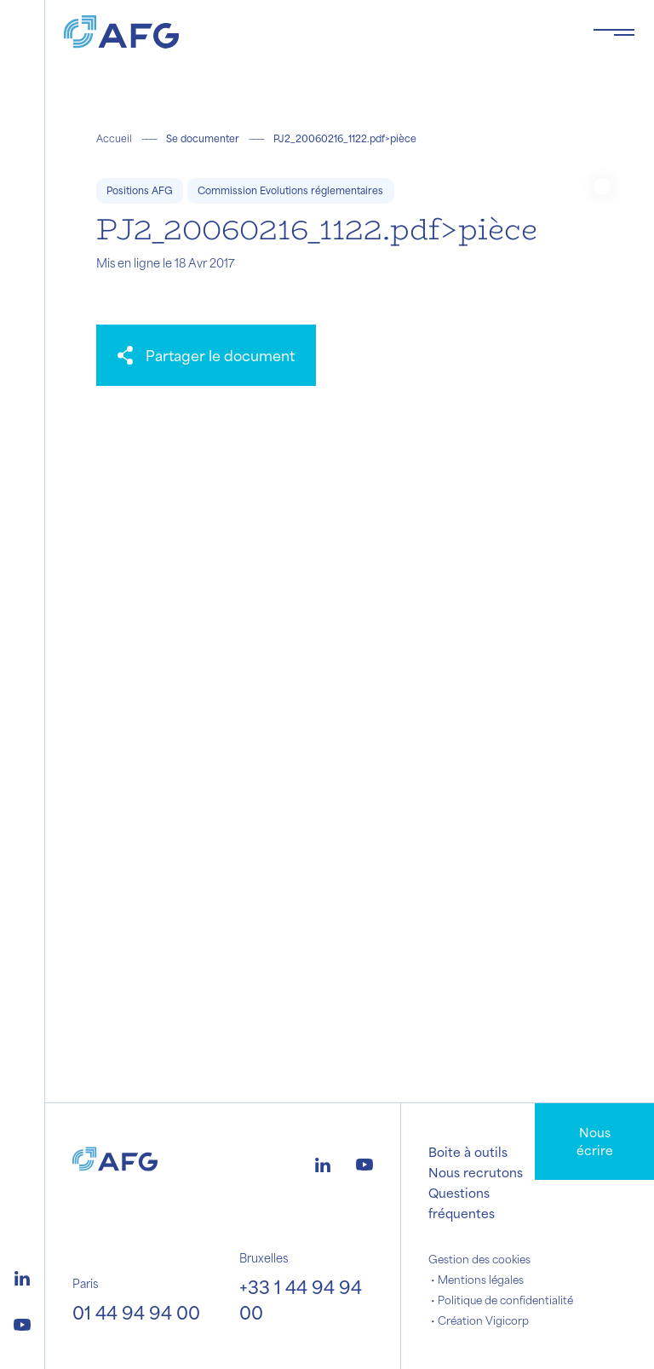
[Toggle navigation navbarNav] (614, 32)
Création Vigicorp (483, 1320)
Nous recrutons (475, 1172)
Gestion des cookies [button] (479, 1259)
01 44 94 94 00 (136, 1312)
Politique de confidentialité (505, 1300)
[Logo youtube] (22, 1322)
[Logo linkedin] (22, 1276)
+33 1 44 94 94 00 (300, 1299)
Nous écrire (595, 1141)
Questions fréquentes (461, 1203)
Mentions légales (481, 1279)
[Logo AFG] (314, 32)
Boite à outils (468, 1151)
